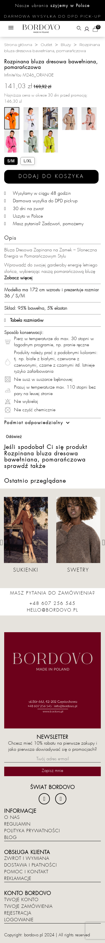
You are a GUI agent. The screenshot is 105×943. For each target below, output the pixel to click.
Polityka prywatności (32, 830)
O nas (12, 817)
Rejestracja (17, 913)
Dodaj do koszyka (51, 176)
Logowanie (19, 919)
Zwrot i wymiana (26, 858)
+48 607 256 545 (52, 603)
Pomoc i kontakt (26, 871)
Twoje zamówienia (28, 906)
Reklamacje (17, 878)
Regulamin (17, 824)
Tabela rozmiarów (23, 320)
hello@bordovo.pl (52, 610)
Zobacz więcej (18, 277)
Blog (10, 837)
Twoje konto (21, 899)
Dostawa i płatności (30, 865)
